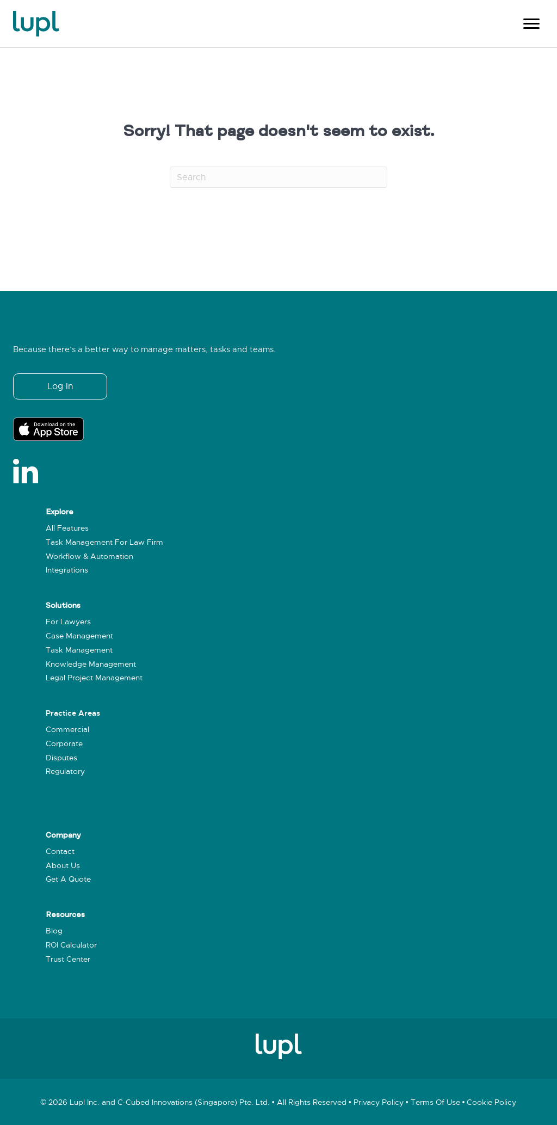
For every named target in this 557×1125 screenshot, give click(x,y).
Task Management (79, 650)
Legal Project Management (94, 678)
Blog (54, 931)
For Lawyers (68, 621)
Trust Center (68, 959)
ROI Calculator (71, 945)
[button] (60, 386)
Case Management (79, 636)
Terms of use (435, 1102)
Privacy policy (379, 1102)
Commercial (67, 729)
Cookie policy (491, 1102)
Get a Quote (68, 879)
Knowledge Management (91, 664)
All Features (67, 528)
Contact (60, 851)
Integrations (67, 570)
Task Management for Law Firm (104, 542)
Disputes (61, 758)
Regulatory (65, 771)
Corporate (64, 743)
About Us (63, 865)
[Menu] (531, 24)
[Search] (278, 177)
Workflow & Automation (89, 556)
